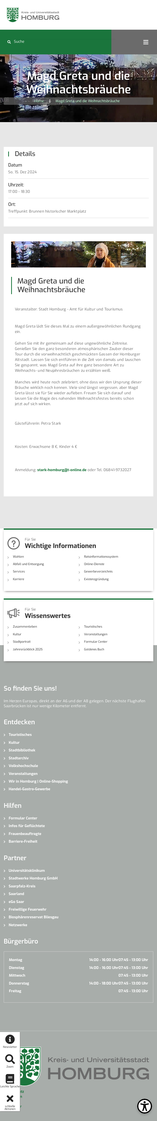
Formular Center (95, 641)
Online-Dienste (94, 564)
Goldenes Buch (94, 649)
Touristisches (93, 626)
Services (18, 571)
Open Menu (146, 42)
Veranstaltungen (95, 634)
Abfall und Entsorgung (28, 564)
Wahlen (18, 557)
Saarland (16, 893)
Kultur (17, 634)
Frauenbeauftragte (25, 833)
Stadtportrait (22, 641)
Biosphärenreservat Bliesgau (34, 916)
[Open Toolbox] (144, 1106)
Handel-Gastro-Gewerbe (29, 788)
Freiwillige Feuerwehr (27, 908)
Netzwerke (18, 924)
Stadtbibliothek (22, 749)
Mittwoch (17, 974)
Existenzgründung (96, 579)
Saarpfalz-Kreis (22, 885)
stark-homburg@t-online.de (62, 469)
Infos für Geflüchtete (27, 825)
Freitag (15, 990)
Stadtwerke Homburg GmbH (33, 877)
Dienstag (16, 967)
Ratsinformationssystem (100, 557)
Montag (15, 959)
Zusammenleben (24, 626)
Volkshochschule (23, 765)
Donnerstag (19, 982)
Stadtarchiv (19, 757)
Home (39, 101)
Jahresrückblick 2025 (27, 649)
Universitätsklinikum (27, 870)
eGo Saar (16, 901)
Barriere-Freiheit (23, 840)
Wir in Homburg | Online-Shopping (38, 780)
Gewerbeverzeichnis (97, 571)
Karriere (18, 579)
